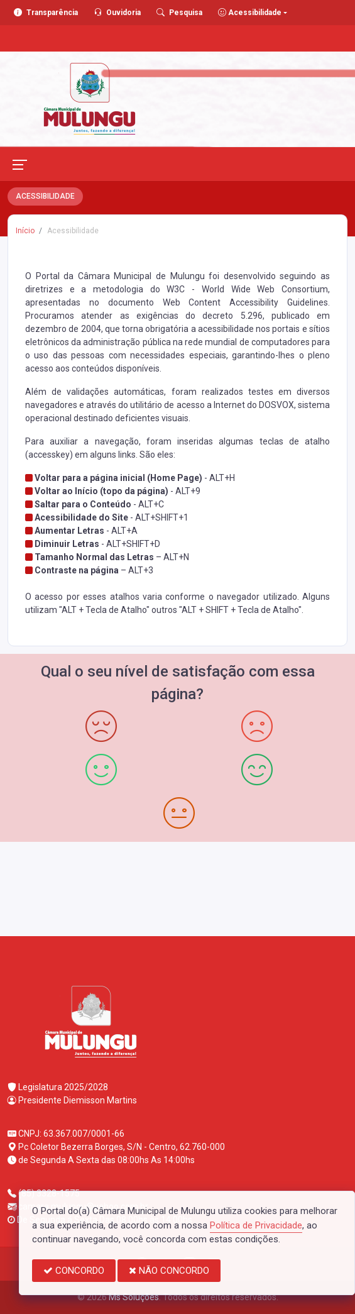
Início (25, 230)
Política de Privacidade (256, 1225)
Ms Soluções (134, 1297)
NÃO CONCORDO (169, 1270)
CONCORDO (73, 1270)
